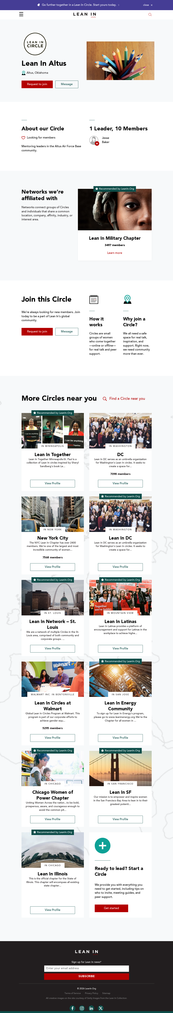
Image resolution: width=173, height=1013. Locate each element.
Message (67, 84)
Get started (111, 908)
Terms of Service (73, 993)
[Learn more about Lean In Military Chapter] (115, 209)
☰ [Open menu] (21, 15)
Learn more (120, 253)
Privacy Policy (91, 993)
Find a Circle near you (123, 399)
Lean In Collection (118, 998)
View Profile (52, 483)
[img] (53, 430)
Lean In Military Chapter (115, 238)
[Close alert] (147, 5)
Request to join (37, 84)
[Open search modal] (150, 15)
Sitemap (106, 993)
